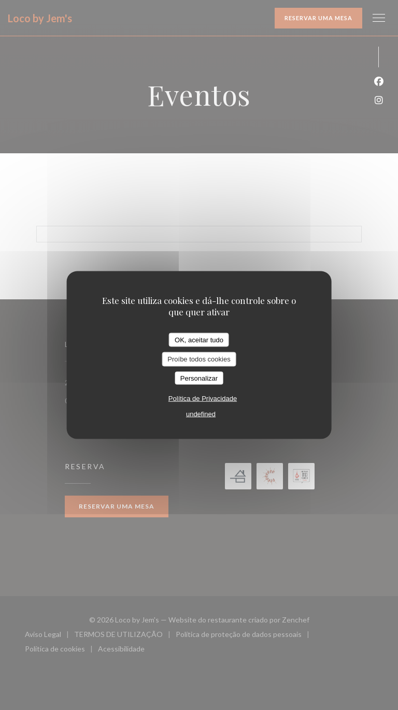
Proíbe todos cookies (198, 359)
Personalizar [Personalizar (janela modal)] (199, 378)
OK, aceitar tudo (199, 339)
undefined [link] (201, 414)
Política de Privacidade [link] (202, 398)
